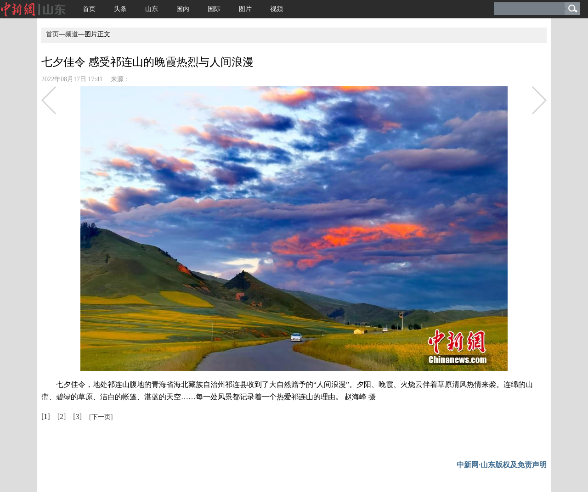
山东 (151, 9)
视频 (276, 9)
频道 (71, 34)
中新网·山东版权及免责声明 (502, 465)
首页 (89, 9)
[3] (77, 416)
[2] (61, 416)
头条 (120, 9)
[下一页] (101, 417)
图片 (245, 9)
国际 (214, 9)
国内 (182, 9)
